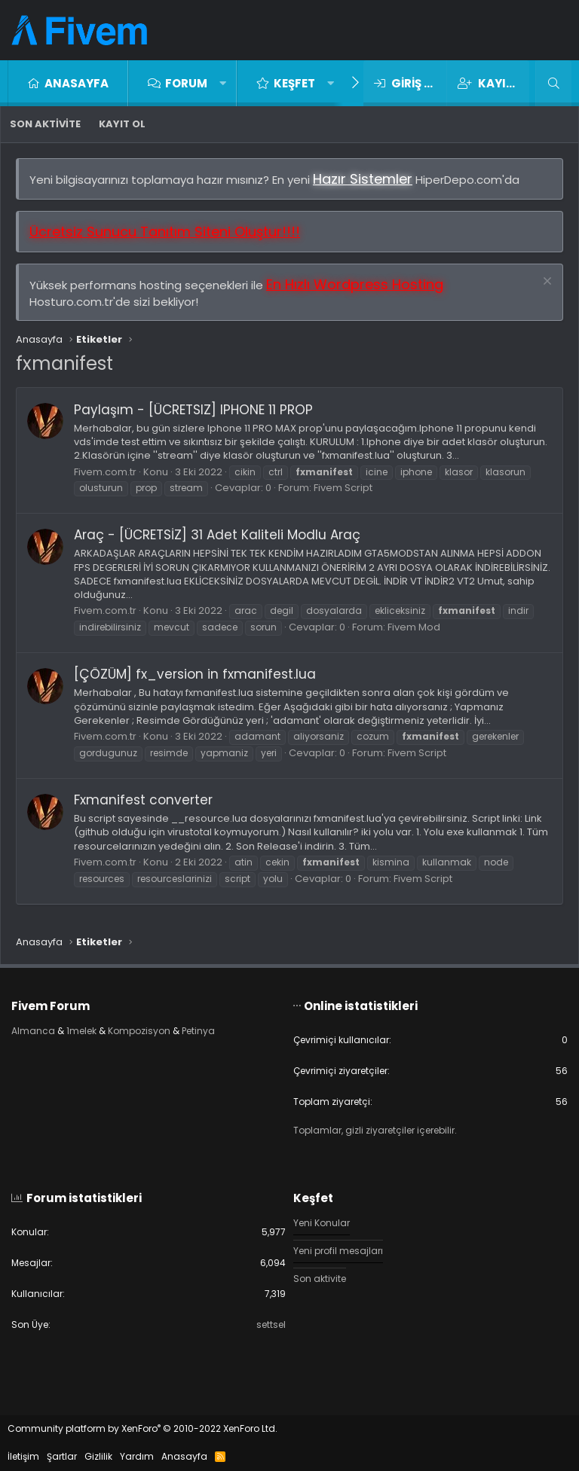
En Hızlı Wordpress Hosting (354, 284)
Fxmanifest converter (143, 800)
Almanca (33, 1030)
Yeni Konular (321, 1223)
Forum (186, 83)
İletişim (23, 1456)
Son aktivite (45, 124)
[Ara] (553, 83)
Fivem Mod (414, 627)
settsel (271, 1324)
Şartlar (62, 1456)
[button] (223, 83)
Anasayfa (76, 83)
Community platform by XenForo (142, 1428)
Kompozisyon (139, 1030)
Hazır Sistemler (362, 178)
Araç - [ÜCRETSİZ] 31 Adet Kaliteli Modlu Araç (217, 535)
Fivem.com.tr (105, 472)
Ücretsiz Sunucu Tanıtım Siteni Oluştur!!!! (164, 231)
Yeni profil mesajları (338, 1250)
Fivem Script (343, 488)
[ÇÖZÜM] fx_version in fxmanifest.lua (195, 674)
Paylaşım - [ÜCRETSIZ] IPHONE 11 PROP (193, 410)
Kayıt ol (122, 124)
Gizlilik (98, 1456)
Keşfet (294, 83)
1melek (81, 1030)
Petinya (198, 1030)
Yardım (137, 1456)
